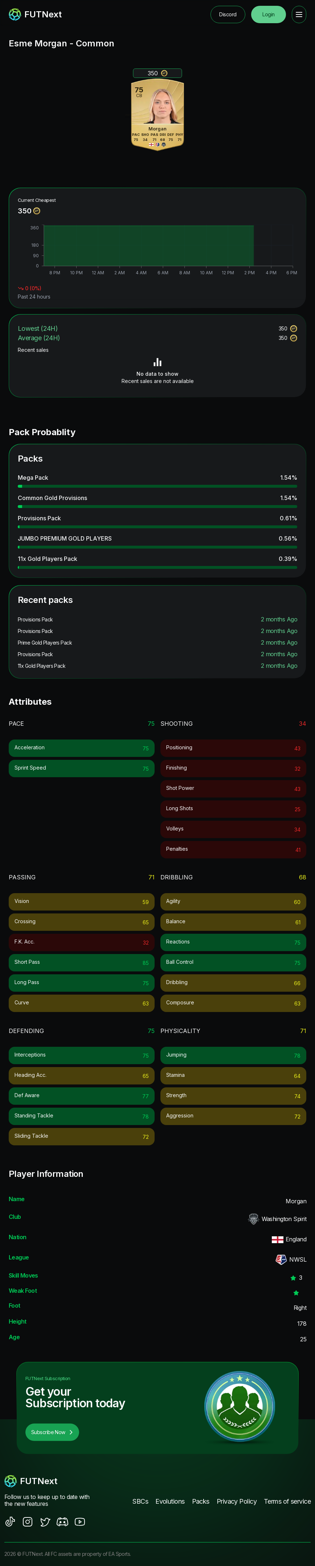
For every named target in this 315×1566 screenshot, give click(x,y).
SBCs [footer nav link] (140, 1501)
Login (268, 14)
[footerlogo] (50, 1481)
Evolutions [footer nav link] (169, 1501)
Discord (227, 14)
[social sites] (10, 1522)
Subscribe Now (52, 1432)
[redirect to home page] (35, 14)
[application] (157, 251)
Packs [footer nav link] (200, 1501)
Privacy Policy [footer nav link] (237, 1501)
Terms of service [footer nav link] (287, 1501)
